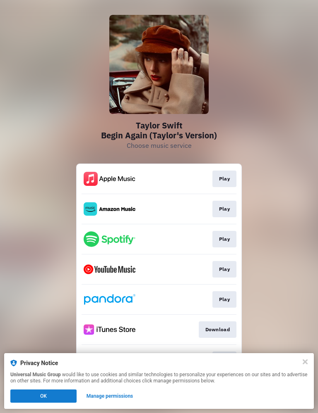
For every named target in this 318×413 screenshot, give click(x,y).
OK (43, 396)
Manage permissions (110, 396)
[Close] (305, 361)
